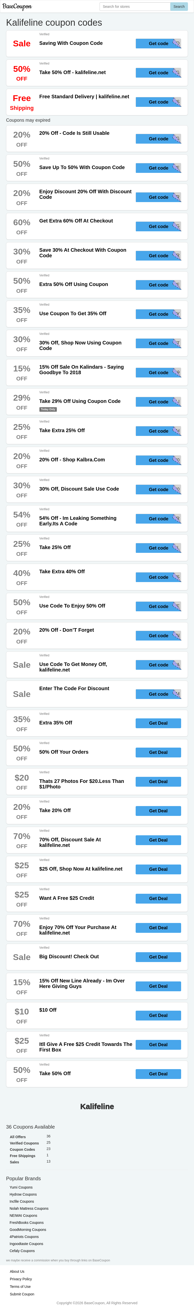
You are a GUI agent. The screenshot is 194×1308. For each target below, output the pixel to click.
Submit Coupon (22, 1294)
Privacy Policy (21, 1279)
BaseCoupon (17, 6)
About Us (17, 1271)
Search (179, 7)
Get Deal (158, 723)
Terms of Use (20, 1287)
